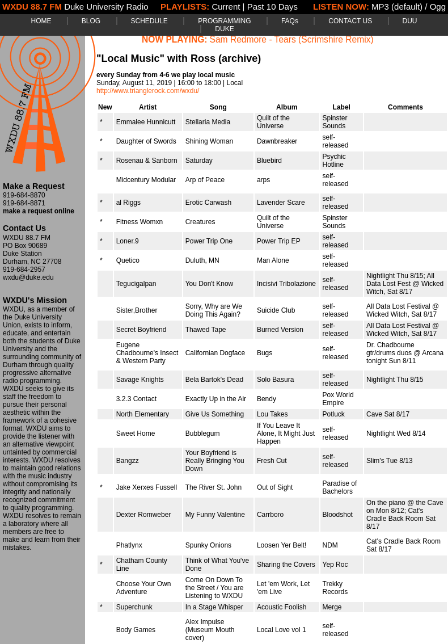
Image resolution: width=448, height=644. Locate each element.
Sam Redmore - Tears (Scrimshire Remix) (292, 39)
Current (226, 6)
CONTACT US (350, 21)
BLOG (91, 21)
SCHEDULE (149, 21)
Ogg (438, 6)
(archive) (239, 58)
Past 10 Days (272, 6)
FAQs (289, 21)
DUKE (224, 29)
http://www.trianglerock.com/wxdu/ (147, 91)
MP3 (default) (396, 6)
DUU (410, 21)
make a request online (38, 211)
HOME (41, 21)
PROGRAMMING (224, 21)
